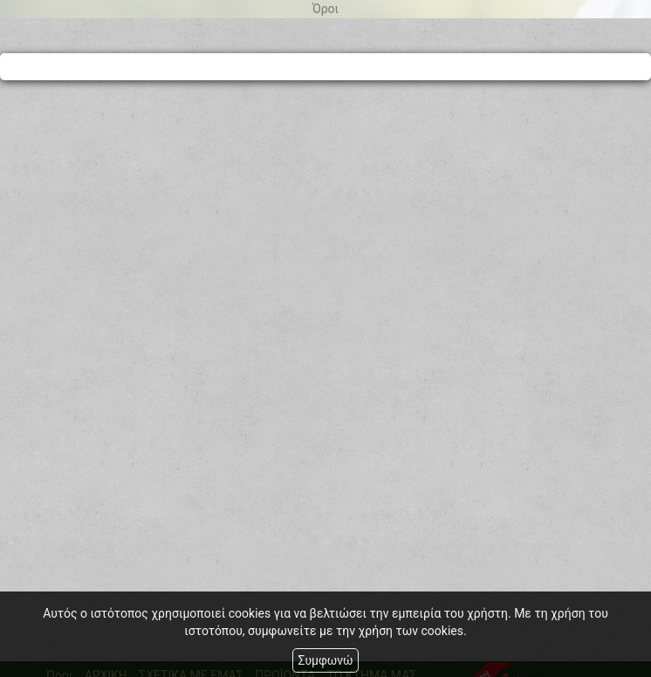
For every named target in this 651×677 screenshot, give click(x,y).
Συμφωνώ (325, 660)
